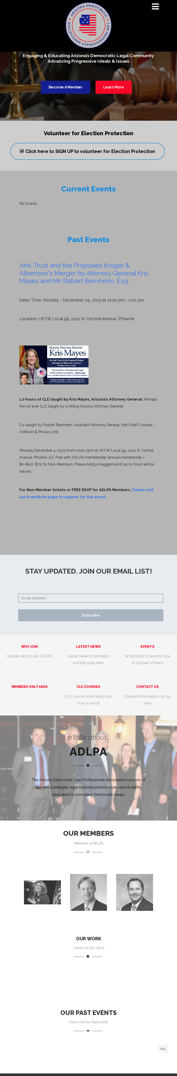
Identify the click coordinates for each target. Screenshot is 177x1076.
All (163, 1048)
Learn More (113, 87)
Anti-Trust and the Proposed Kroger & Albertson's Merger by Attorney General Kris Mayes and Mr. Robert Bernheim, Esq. (83, 273)
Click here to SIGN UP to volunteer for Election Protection (87, 151)
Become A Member (65, 87)
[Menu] (155, 6)
